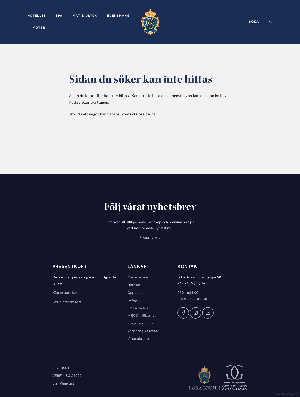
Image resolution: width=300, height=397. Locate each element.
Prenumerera (150, 237)
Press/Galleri (138, 308)
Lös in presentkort (66, 302)
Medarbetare (138, 277)
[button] (37, 16)
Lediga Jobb (137, 300)
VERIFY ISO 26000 (67, 376)
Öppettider (136, 293)
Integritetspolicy (140, 323)
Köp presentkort (65, 293)
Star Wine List (63, 383)
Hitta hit (134, 285)
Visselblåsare (138, 339)
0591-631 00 (188, 293)
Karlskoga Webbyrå (285, 393)
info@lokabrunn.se (192, 299)
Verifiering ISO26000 (144, 331)
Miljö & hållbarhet (142, 316)
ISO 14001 (60, 368)
